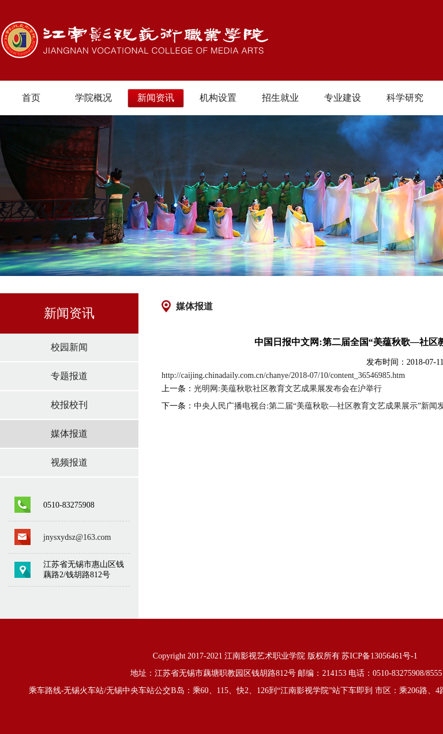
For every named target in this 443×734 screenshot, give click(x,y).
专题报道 (69, 376)
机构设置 (218, 98)
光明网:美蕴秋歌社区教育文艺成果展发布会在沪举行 (288, 388)
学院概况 (93, 98)
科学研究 (404, 98)
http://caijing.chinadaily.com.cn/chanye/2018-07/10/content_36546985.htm (283, 375)
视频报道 (69, 462)
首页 (31, 98)
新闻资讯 (155, 98)
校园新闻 (69, 347)
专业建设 (342, 98)
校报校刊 (69, 405)
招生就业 (280, 98)
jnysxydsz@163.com (77, 537)
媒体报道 (69, 433)
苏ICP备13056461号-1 (379, 656)
